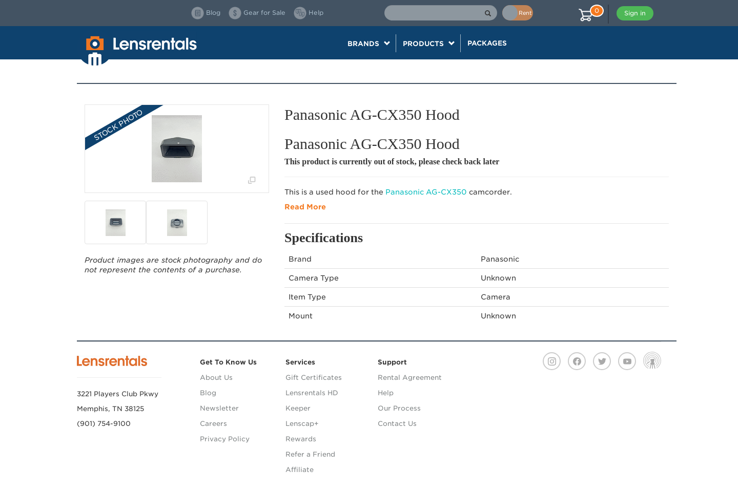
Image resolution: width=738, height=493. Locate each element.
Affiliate (299, 470)
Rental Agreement (410, 377)
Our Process (399, 408)
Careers (213, 423)
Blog (208, 393)
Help (386, 393)
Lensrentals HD (311, 393)
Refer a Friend (310, 454)
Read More (305, 207)
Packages (487, 43)
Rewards (300, 439)
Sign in (635, 13)
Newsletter (219, 408)
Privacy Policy (225, 439)
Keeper (298, 408)
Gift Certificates (313, 377)
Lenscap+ (302, 423)
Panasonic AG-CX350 (426, 192)
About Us (216, 377)
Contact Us (397, 423)
